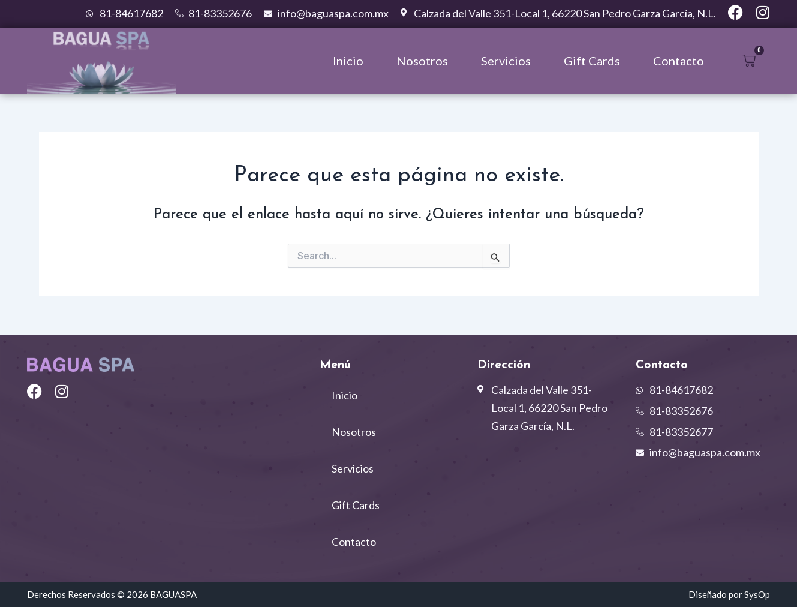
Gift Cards (592, 60)
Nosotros (422, 60)
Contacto (678, 60)
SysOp (757, 594)
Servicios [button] (506, 60)
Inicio (348, 60)
